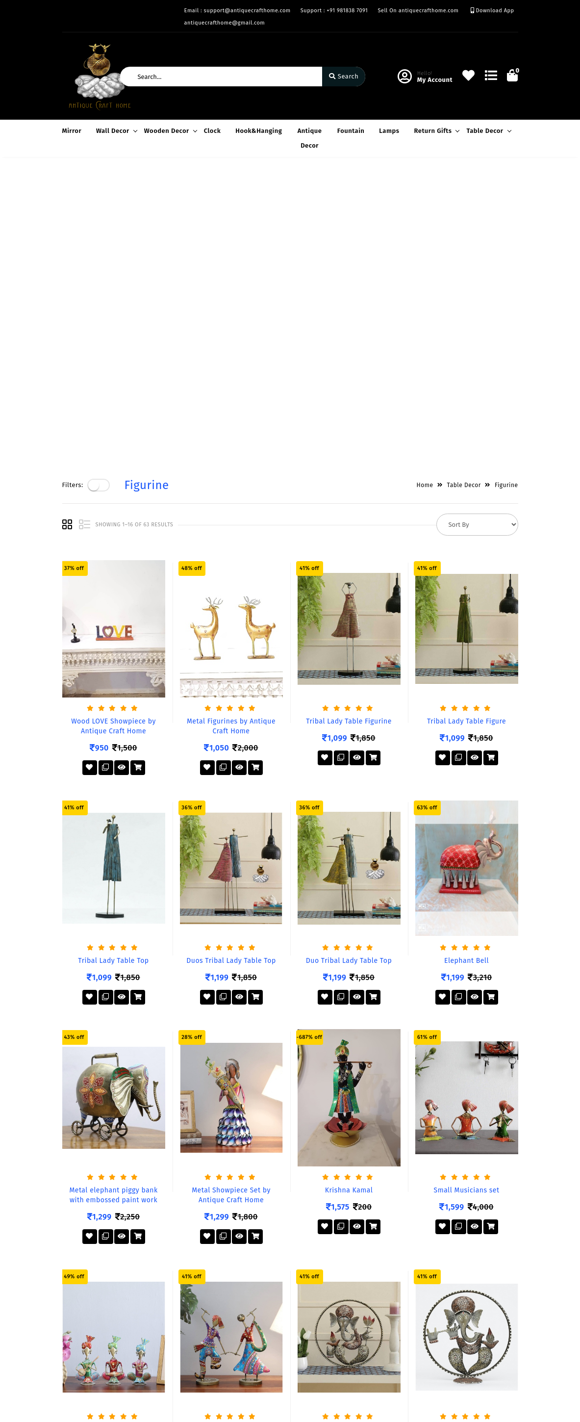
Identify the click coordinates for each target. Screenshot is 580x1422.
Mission (152, 1309)
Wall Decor (115, 130)
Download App (492, 10)
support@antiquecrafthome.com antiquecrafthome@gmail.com (363, 1341)
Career (151, 1323)
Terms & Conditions (92, 1294)
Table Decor (487, 130)
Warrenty (76, 1323)
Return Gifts (435, 130)
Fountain (351, 130)
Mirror (72, 130)
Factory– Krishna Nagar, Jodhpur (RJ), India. (348, 1286)
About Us (155, 1280)
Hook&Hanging (258, 130)
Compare (233, 1309)
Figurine (506, 189)
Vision (150, 1294)
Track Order (237, 1337)
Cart (225, 1323)
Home (425, 189)
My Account (236, 1294)
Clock (212, 130)
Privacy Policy (83, 1280)
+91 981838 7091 (336, 1314)
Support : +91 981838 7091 (334, 10)
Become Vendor (243, 1280)
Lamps (389, 130)
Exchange (76, 1309)
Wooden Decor (169, 130)
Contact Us (157, 1337)
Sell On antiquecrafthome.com (418, 10)
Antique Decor (310, 138)
